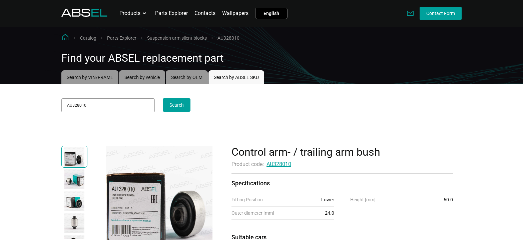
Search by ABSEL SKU (236, 77)
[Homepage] (84, 15)
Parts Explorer (171, 13)
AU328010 (279, 164)
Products (133, 13)
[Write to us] (410, 13)
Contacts (204, 13)
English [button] (271, 13)
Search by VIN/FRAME (90, 77)
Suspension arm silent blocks (177, 38)
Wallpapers (235, 13)
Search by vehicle (142, 77)
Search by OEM (186, 77)
